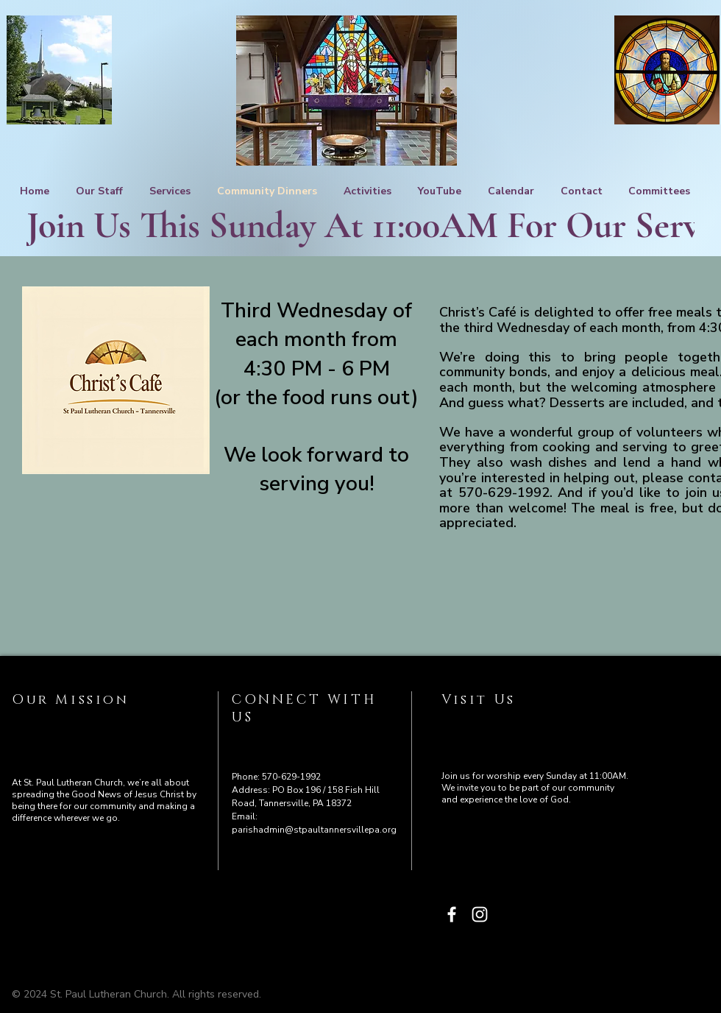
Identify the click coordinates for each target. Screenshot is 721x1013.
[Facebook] (451, 914)
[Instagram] (479, 914)
